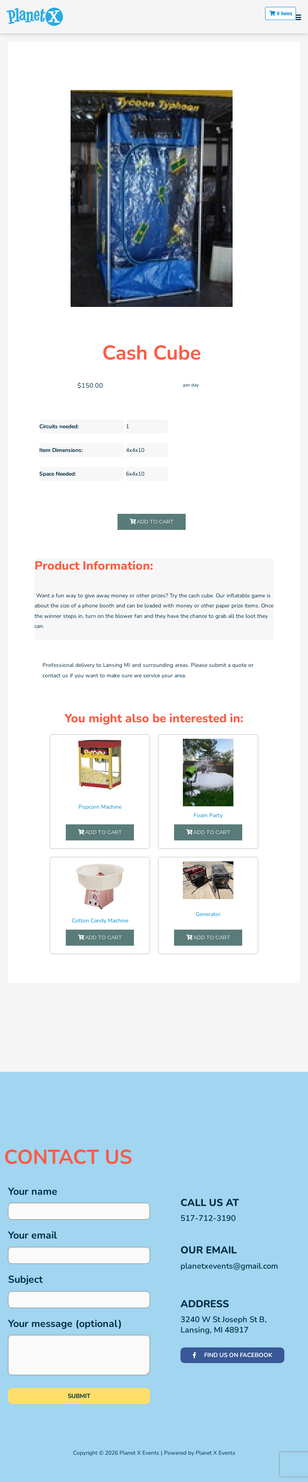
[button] (297, 16)
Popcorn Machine (100, 807)
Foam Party (208, 815)
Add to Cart (152, 521)
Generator (208, 914)
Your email (79, 1246)
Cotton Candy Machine (100, 920)
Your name (79, 1202)
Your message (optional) (79, 1349)
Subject (79, 1290)
